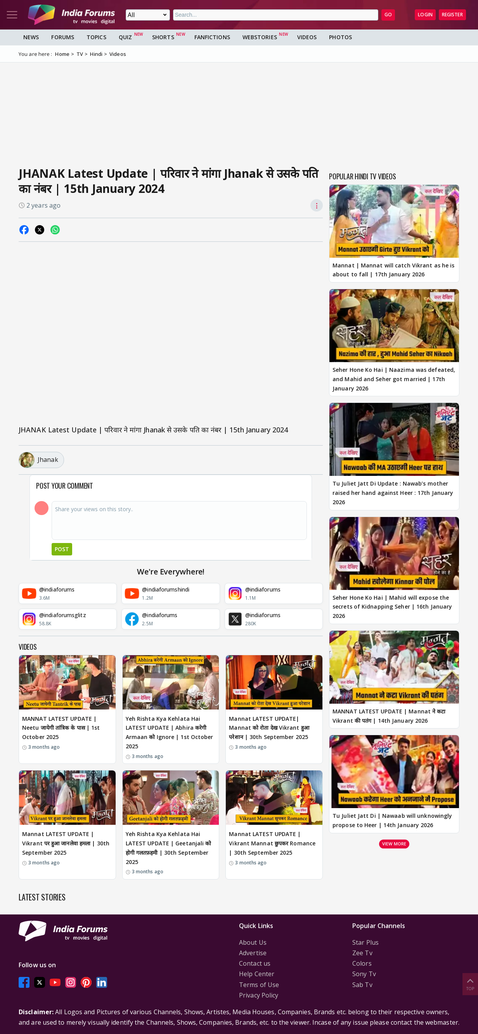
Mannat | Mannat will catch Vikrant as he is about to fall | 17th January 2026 (393, 270)
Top (470, 983)
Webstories (259, 37)
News (31, 37)
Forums (62, 37)
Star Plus (365, 942)
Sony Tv (364, 974)
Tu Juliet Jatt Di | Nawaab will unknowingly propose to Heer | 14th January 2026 (392, 820)
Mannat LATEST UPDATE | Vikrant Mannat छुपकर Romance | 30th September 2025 (272, 843)
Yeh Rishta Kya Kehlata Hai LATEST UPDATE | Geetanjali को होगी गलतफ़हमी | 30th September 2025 (168, 847)
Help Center (256, 974)
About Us (253, 942)
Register (452, 14)
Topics (96, 37)
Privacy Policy (258, 995)
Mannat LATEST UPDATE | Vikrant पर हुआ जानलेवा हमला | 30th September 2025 (65, 843)
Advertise (253, 953)
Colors (362, 963)
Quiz (125, 37)
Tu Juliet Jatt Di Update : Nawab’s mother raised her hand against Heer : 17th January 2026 (393, 493)
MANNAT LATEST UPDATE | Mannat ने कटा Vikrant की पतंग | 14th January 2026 (389, 716)
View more (394, 844)
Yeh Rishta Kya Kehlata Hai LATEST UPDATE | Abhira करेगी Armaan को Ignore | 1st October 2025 (169, 732)
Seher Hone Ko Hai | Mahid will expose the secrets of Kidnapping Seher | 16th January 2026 (392, 607)
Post (62, 549)
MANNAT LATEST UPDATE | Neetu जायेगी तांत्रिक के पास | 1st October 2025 (61, 728)
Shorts (163, 37)
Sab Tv (362, 984)
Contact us (254, 963)
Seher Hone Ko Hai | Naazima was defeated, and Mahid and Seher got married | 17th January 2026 (394, 379)
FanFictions (212, 37)
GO (388, 14)
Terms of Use (259, 984)
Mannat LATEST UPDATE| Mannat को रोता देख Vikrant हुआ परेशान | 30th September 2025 (269, 728)
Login (425, 14)
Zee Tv (362, 953)
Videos (307, 37)
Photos (340, 37)
